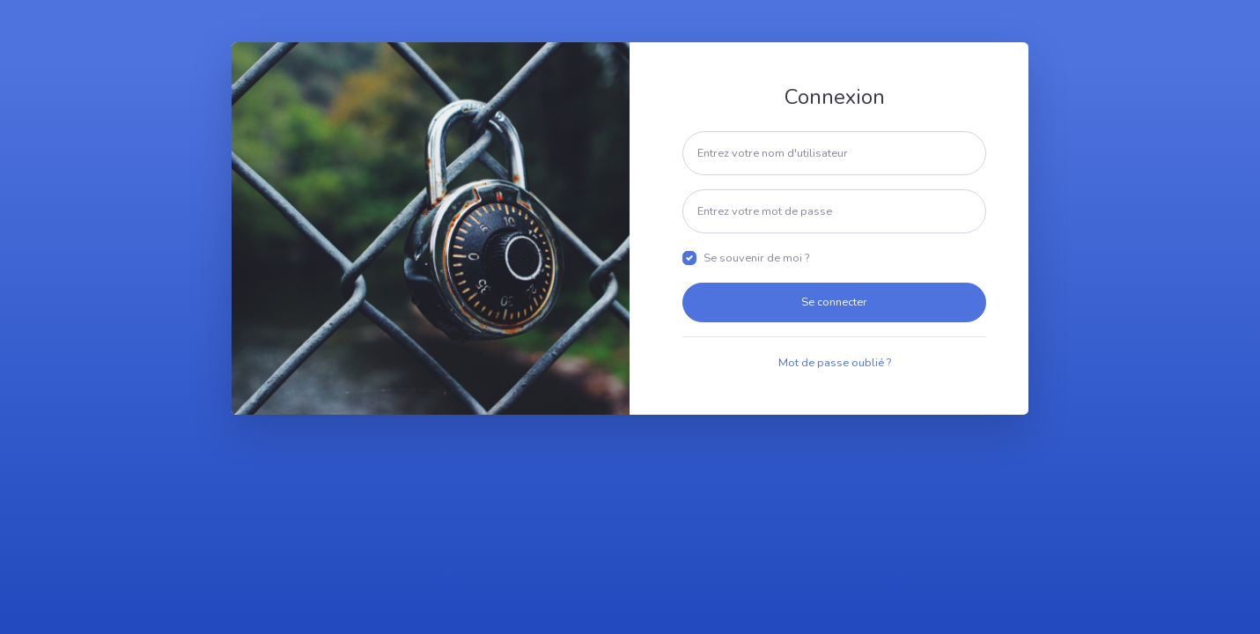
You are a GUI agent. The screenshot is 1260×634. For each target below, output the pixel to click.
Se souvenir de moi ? (756, 258)
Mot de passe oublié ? (834, 363)
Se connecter (834, 302)
